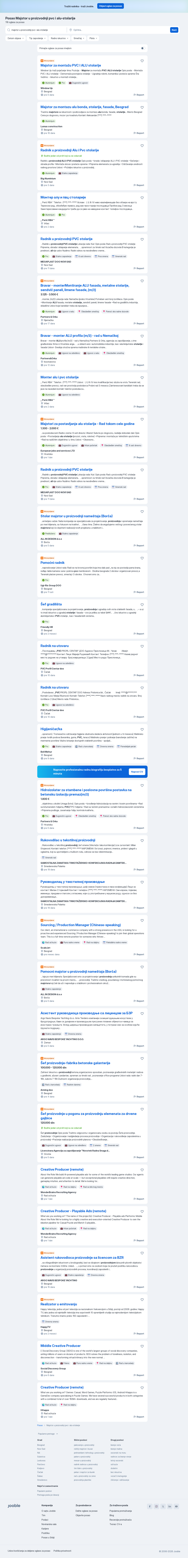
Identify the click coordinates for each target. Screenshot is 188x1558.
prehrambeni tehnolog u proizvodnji (89, 1453)
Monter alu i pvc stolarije (60, 377)
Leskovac (41, 1460)
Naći (174, 30)
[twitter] (163, 1506)
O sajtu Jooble (49, 1510)
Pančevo (41, 1464)
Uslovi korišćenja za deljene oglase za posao (29, 1550)
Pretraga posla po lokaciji (48, 1495)
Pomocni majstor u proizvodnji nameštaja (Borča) (79, 972)
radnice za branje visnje (121, 1456)
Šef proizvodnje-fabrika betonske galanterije (75, 1063)
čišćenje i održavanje (120, 1480)
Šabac (40, 1476)
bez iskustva (116, 1472)
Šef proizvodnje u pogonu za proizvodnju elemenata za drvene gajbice (89, 1116)
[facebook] (150, 1506)
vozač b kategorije (119, 1476)
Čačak (40, 1472)
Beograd (41, 1445)
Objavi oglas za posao (110, 6)
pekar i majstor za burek (84, 1472)
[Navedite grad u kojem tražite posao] (97, 30)
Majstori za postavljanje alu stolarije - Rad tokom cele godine (88, 424)
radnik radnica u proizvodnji (86, 1464)
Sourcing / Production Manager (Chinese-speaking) (81, 925)
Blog (112, 1515)
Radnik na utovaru (55, 646)
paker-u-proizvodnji (82, 1456)
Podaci (45, 1519)
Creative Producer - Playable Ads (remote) (73, 1211)
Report (138, 94)
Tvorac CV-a (116, 1524)
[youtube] (176, 1506)
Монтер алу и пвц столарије (63, 197)
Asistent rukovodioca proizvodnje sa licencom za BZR (82, 1258)
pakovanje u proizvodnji (84, 1445)
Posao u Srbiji (48, 1537)
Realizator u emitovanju (59, 1304)
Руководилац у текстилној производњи (73, 882)
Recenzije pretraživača (120, 1519)
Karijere (45, 1528)
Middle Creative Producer (61, 1346)
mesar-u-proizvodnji (82, 1460)
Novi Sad (41, 1449)
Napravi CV (137, 771)
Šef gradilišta (51, 604)
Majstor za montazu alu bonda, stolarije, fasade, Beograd (85, 107)
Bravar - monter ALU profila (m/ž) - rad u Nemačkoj (79, 336)
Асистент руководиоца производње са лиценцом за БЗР (87, 1013)
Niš (38, 1453)
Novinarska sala (49, 1524)
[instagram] (156, 1506)
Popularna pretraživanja (121, 1510)
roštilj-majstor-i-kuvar (83, 1449)
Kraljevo (40, 1468)
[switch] (143, 48)
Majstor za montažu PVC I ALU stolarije (71, 65)
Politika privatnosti (62, 1550)
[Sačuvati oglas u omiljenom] (142, 61)
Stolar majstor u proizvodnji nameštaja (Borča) (77, 516)
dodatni (114, 1468)
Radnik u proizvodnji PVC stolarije (67, 239)
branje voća (116, 1445)
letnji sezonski (117, 1460)
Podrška (45, 1533)
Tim (43, 1515)
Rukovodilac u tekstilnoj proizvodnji (68, 840)
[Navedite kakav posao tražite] (35, 30)
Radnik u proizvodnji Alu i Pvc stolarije (70, 150)
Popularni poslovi (44, 1491)
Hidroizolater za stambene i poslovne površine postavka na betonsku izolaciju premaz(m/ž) (86, 792)
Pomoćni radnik (53, 563)
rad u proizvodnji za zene (85, 1476)
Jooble (177, 1551)
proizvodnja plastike (82, 1480)
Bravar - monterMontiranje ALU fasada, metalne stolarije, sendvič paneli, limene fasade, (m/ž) (85, 287)
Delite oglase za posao (87, 1510)
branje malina (116, 1449)
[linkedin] (169, 1506)
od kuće (114, 1464)
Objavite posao (83, 1515)
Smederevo (42, 1480)
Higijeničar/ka (51, 729)
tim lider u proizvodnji (83, 1468)
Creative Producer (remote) (62, 1169)
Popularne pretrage (48, 1433)
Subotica (41, 1456)
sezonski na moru (118, 1453)
